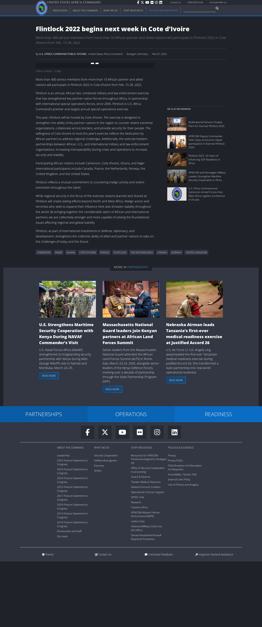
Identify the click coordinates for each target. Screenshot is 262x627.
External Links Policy (179, 545)
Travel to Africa (139, 572)
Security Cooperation (106, 521)
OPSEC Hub (137, 562)
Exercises (99, 531)
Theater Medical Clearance (146, 547)
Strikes (97, 536)
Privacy (172, 521)
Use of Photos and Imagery (183, 550)
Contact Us (175, 2)
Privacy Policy (175, 526)
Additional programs (105, 526)
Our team (62, 601)
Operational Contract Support (147, 557)
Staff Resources (141, 513)
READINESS (218, 479)
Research (136, 567)
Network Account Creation (146, 552)
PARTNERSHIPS (43, 479)
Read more (49, 441)
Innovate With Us (218, 2)
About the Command (70, 513)
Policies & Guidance (181, 513)
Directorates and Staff (69, 596)
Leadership (63, 521)
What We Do (101, 513)
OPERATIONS (131, 479)
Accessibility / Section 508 (182, 540)
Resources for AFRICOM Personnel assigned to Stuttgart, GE (149, 524)
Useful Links (138, 586)
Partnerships (137, 333)
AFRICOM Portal (195, 2)
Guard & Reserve (140, 542)
